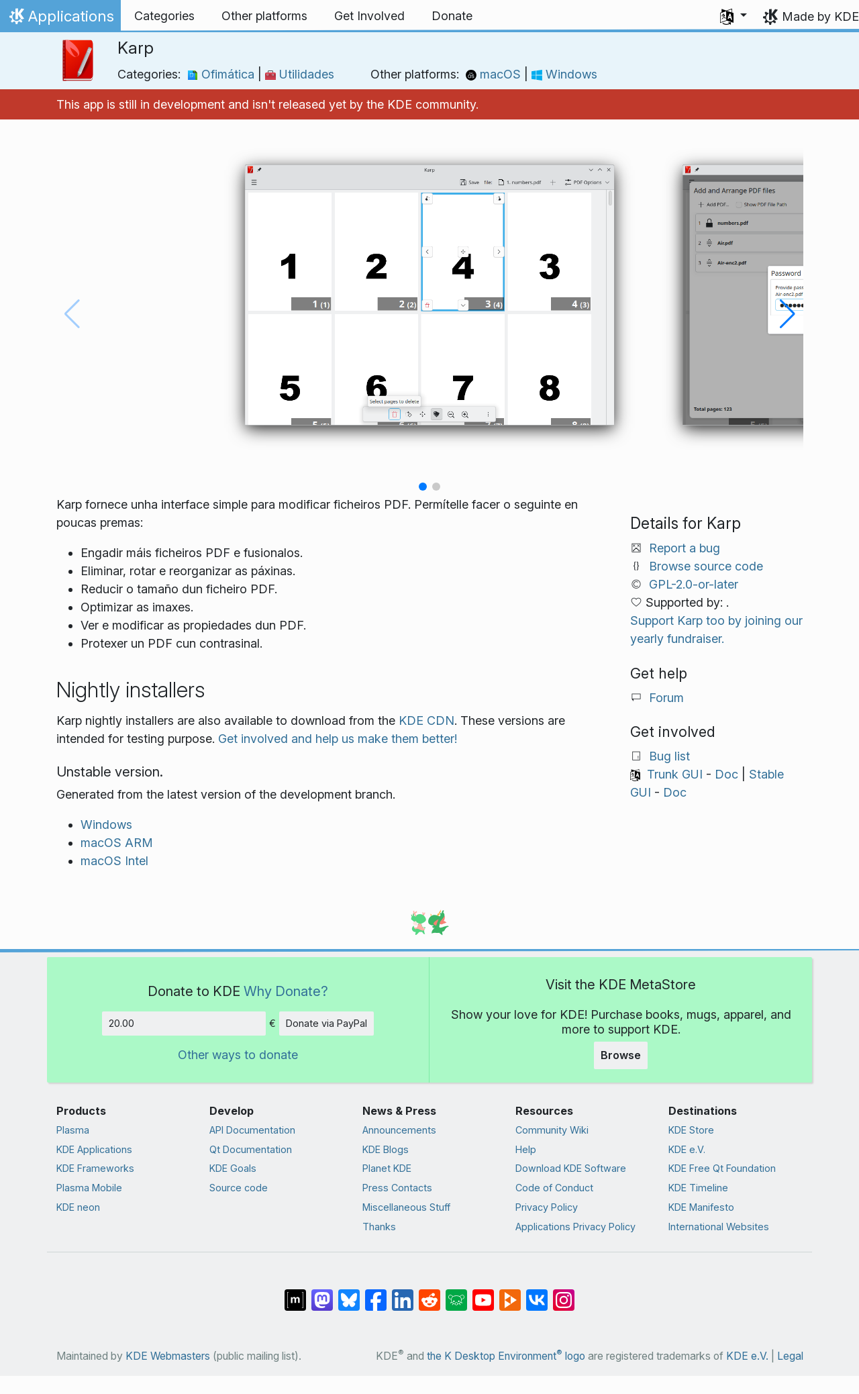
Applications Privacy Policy (575, 1226)
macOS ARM (117, 843)
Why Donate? (286, 991)
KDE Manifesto (701, 1207)
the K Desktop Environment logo (506, 1356)
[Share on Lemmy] (456, 1293)
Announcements (399, 1130)
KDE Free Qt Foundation (722, 1168)
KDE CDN (426, 720)
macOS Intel (114, 861)
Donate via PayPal (326, 1023)
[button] (733, 16)
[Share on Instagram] (563, 1293)
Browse (621, 1055)
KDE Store (691, 1130)
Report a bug (684, 548)
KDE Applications (94, 1149)
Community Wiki (552, 1130)
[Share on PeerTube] (510, 1293)
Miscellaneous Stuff (406, 1207)
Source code (238, 1187)
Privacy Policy (546, 1207)
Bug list (669, 756)
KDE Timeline (698, 1187)
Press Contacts (397, 1187)
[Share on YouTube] (483, 1293)
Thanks (379, 1226)
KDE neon (78, 1207)
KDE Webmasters (167, 1356)
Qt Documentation (250, 1149)
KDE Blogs (385, 1149)
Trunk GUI (675, 774)
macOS (495, 74)
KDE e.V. (686, 1149)
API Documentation (252, 1130)
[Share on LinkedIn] (402, 1293)
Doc (726, 774)
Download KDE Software (570, 1168)
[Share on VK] (537, 1293)
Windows (564, 74)
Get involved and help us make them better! (337, 739)
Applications (60, 19)
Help (525, 1149)
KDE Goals (232, 1168)
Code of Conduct (554, 1187)
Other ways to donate (238, 1055)
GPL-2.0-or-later (693, 584)
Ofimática (222, 74)
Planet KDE (386, 1168)
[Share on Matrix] (295, 1293)
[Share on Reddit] (429, 1293)
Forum (666, 698)
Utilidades (299, 74)
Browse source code (706, 566)
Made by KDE (820, 16)
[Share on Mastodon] (322, 1293)
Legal (790, 1356)
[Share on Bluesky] (349, 1293)
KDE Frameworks (95, 1168)
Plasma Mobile (89, 1187)
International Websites (718, 1226)
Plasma (72, 1130)
